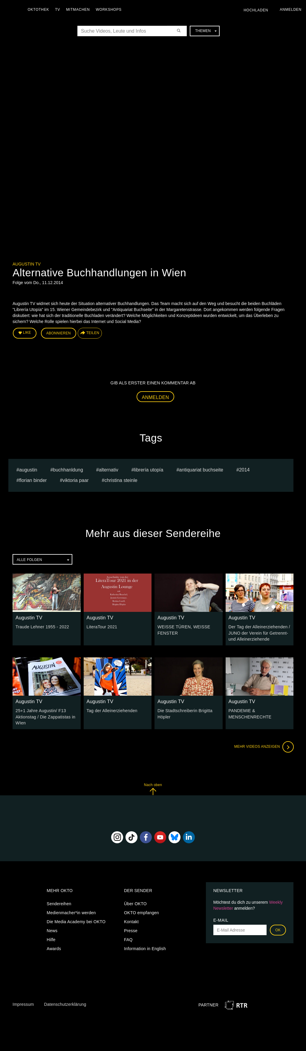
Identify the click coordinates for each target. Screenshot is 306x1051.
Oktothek (39, 9)
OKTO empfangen (141, 911)
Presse (130, 929)
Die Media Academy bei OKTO (76, 920)
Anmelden (155, 397)
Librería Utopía (148, 469)
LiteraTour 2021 (102, 626)
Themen (206, 31)
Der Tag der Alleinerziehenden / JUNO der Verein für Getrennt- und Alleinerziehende (259, 632)
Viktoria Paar (75, 480)
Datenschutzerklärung (65, 1003)
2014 (244, 469)
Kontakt (131, 920)
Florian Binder (33, 480)
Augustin (28, 469)
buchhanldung (68, 469)
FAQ (128, 938)
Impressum (23, 1003)
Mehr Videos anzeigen (263, 746)
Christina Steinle (120, 480)
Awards (54, 947)
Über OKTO (135, 902)
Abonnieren (58, 333)
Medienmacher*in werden (71, 911)
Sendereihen (59, 902)
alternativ (108, 469)
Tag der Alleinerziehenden (112, 710)
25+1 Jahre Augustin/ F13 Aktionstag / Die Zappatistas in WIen (45, 716)
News (52, 929)
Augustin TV (27, 264)
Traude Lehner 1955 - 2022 (42, 626)
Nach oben (153, 788)
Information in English (145, 947)
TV (58, 9)
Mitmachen (79, 9)
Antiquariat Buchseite (201, 469)
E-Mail (221, 919)
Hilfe (51, 938)
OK (278, 929)
